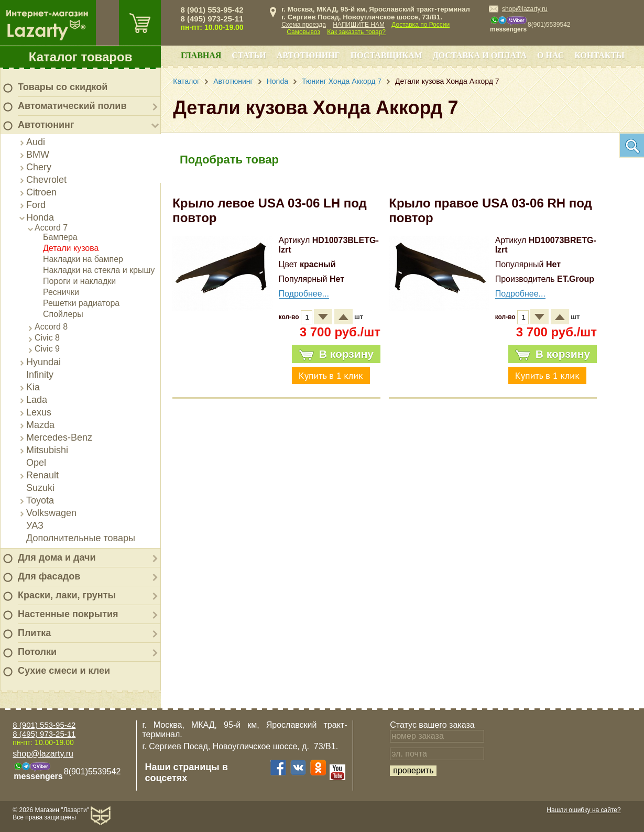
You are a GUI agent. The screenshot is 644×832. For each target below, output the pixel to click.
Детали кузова (71, 248)
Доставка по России (420, 24)
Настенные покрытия (68, 614)
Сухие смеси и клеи (64, 670)
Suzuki (40, 488)
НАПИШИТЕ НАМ (359, 24)
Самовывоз (303, 32)
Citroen (41, 192)
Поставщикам (386, 55)
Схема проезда (303, 24)
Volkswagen (51, 513)
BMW (37, 154)
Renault (42, 475)
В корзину (336, 354)
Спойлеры (63, 314)
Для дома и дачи (57, 557)
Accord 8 (51, 326)
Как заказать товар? (356, 32)
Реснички (61, 292)
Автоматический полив (72, 106)
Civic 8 (47, 337)
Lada (36, 400)
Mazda (40, 425)
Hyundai (43, 362)
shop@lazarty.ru (525, 9)
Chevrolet (46, 179)
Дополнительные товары (80, 538)
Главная (201, 55)
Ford (36, 205)
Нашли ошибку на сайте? (583, 810)
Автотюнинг (46, 124)
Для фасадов (49, 576)
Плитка (34, 633)
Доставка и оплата (480, 55)
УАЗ (34, 525)
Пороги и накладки (79, 281)
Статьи (249, 55)
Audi (35, 142)
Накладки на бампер (83, 259)
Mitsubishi (47, 450)
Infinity (39, 374)
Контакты (599, 55)
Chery (38, 167)
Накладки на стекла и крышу (99, 270)
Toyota (40, 500)
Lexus (38, 412)
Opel (36, 462)
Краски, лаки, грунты (67, 595)
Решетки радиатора (81, 303)
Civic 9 (47, 348)
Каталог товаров (81, 57)
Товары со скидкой (62, 87)
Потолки (37, 652)
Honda (40, 217)
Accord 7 (51, 227)
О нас (550, 55)
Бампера (60, 237)
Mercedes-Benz (59, 437)
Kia (33, 387)
